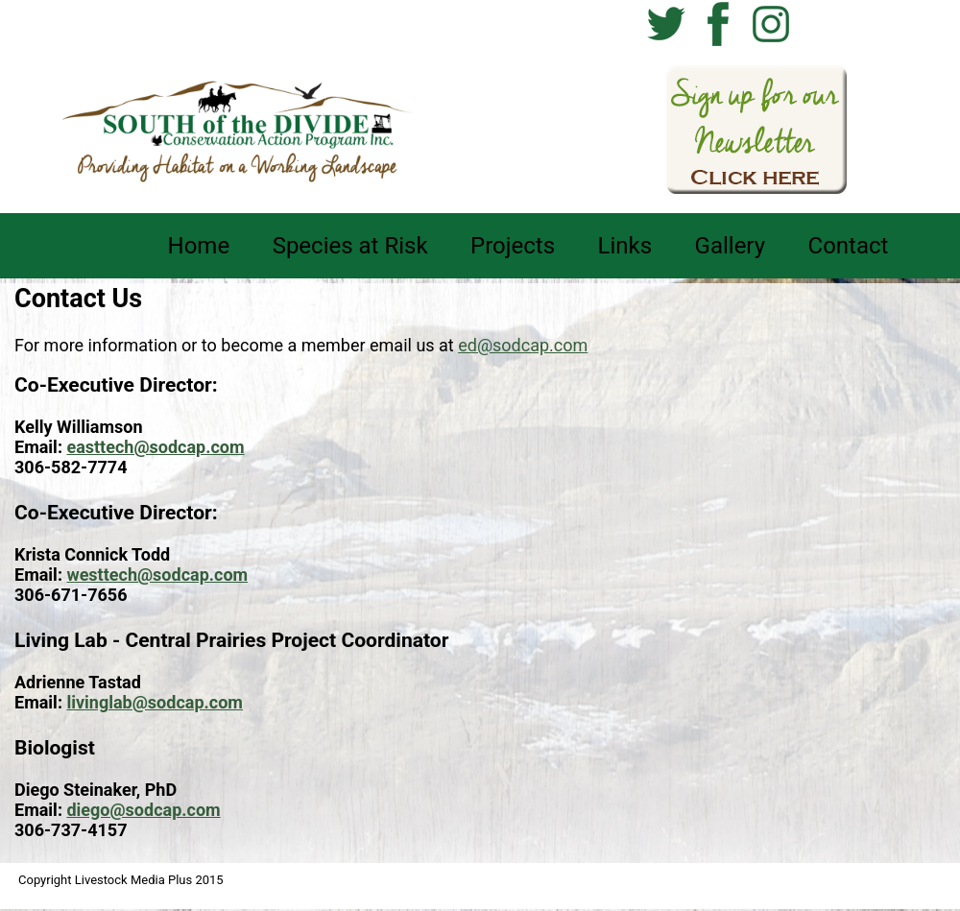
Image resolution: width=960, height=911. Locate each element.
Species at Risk (350, 245)
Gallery (730, 245)
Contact (848, 245)
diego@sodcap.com (143, 810)
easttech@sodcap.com (155, 447)
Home (199, 245)
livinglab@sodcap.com (154, 702)
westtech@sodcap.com (157, 574)
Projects (512, 245)
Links (625, 245)
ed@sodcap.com (523, 345)
